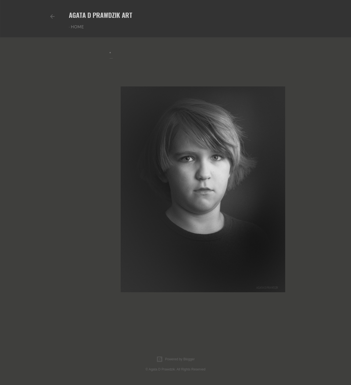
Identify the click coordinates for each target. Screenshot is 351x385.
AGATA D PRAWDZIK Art (100, 15)
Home (77, 26)
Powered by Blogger (175, 359)
